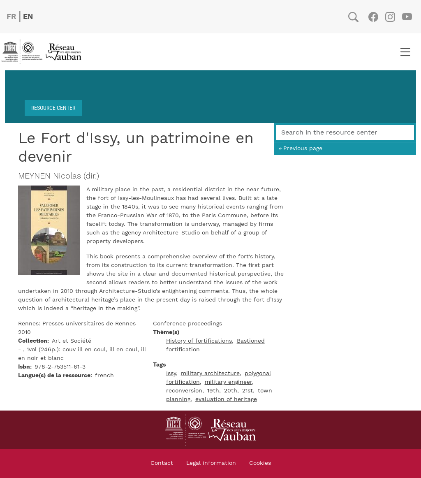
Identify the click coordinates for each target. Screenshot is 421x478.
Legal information (211, 463)
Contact (161, 463)
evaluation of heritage (226, 399)
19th (213, 391)
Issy (171, 373)
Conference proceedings (187, 324)
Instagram (390, 17)
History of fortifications (199, 341)
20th (230, 391)
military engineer (228, 382)
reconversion (184, 391)
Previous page (302, 148)
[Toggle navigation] (405, 51)
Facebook (373, 17)
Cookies (260, 463)
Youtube (407, 17)
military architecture (210, 373)
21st (247, 391)
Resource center (53, 107)
